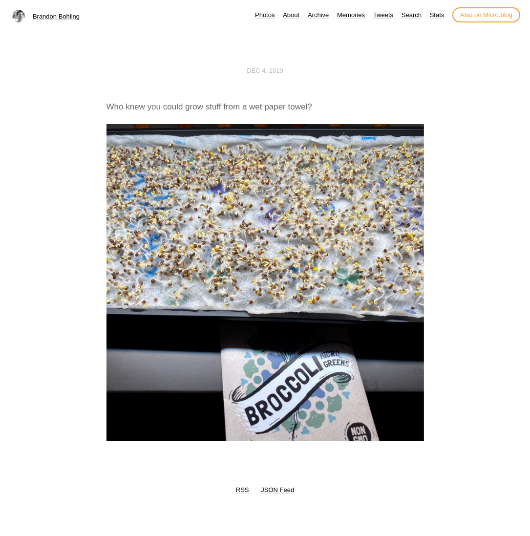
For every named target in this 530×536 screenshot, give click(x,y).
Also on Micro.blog (486, 15)
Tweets (383, 15)
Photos (265, 15)
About (291, 15)
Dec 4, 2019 (265, 70)
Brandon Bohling (56, 16)
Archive (318, 15)
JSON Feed (277, 489)
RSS (242, 489)
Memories (351, 15)
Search (412, 15)
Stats (437, 15)
